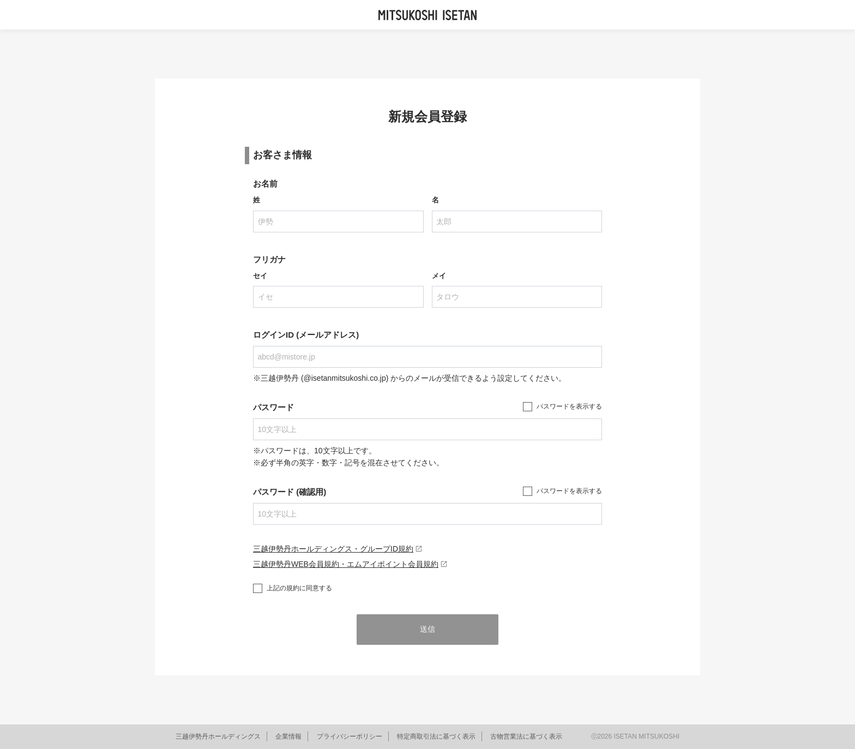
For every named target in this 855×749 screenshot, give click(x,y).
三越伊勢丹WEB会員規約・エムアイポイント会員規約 (350, 564)
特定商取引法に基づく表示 (436, 736)
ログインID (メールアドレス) (306, 334)
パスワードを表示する (569, 406)
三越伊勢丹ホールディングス (218, 736)
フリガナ (269, 259)
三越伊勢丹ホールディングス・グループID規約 (338, 548)
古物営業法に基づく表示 (526, 736)
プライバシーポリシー (349, 736)
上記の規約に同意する (299, 588)
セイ (260, 276)
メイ (439, 276)
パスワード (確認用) (289, 491)
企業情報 (288, 736)
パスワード (273, 407)
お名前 (265, 183)
